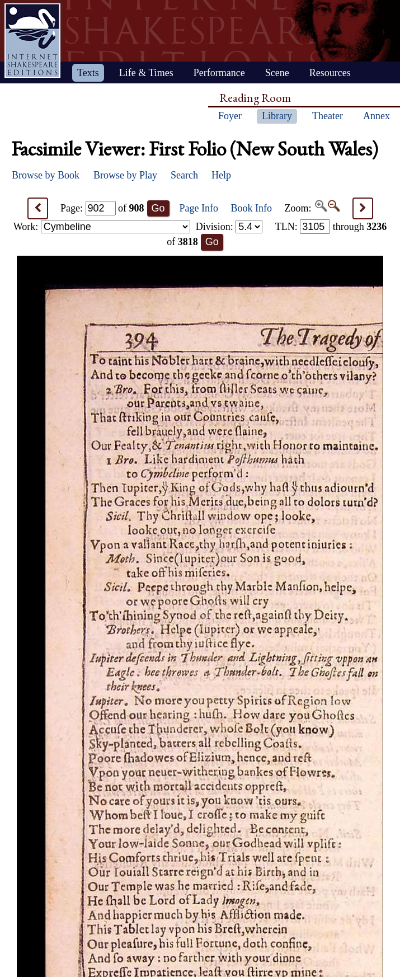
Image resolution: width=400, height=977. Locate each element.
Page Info (199, 208)
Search (184, 175)
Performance (219, 72)
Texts (88, 72)
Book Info (251, 208)
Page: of (102, 208)
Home (32, 40)
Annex (376, 115)
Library (277, 115)
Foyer (230, 115)
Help (221, 175)
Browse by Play (125, 175)
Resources (330, 72)
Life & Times (146, 72)
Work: (101, 226)
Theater (327, 115)
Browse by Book (45, 175)
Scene (277, 72)
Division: (229, 226)
